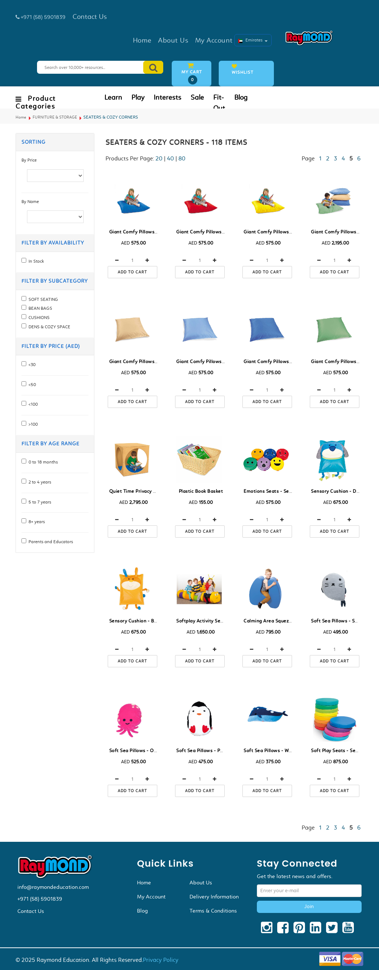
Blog (241, 97)
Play (137, 97)
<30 (31, 364)
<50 (31, 384)
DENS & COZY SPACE (48, 326)
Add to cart (132, 272)
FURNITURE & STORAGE (55, 117)
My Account (151, 896)
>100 (32, 424)
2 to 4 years (38, 482)
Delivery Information (214, 896)
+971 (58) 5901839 (39, 899)
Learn (113, 97)
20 (158, 158)
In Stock (35, 261)
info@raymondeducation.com (53, 887)
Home (21, 117)
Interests (167, 97)
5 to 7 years (38, 502)
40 (170, 158)
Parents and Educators (49, 541)
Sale (197, 97)
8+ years (35, 521)
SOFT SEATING (42, 299)
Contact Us (30, 911)
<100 (32, 404)
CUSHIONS (38, 317)
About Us (201, 882)
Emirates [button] (253, 40)
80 (181, 158)
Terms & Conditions (213, 910)
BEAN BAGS (39, 308)
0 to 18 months (42, 462)
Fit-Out (219, 102)
